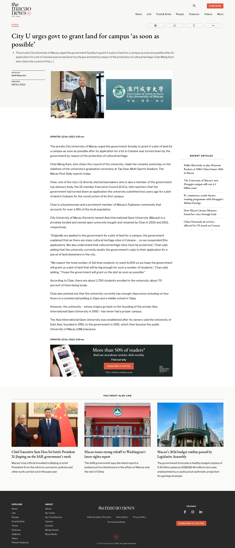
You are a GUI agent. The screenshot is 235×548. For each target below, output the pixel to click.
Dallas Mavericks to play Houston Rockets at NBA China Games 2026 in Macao (203, 166)
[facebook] (185, 498)
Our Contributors (53, 506)
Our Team (50, 502)
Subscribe (215, 6)
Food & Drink (163, 14)
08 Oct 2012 (18, 84)
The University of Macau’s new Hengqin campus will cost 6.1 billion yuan (201, 181)
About (48, 497)
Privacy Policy (139, 506)
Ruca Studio (51, 523)
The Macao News (106, 534)
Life (149, 14)
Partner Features (20, 531)
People (180, 14)
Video (15, 527)
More (220, 14)
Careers (49, 510)
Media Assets (52, 519)
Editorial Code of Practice (99, 506)
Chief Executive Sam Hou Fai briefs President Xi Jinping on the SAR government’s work (43, 443)
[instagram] (193, 498)
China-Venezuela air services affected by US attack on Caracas (202, 220)
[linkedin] (201, 498)
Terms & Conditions (116, 511)
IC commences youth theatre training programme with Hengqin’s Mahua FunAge (203, 196)
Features (194, 14)
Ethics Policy (122, 506)
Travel (15, 514)
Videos (208, 14)
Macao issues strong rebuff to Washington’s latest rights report (115, 443)
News (138, 14)
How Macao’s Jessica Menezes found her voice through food (200, 209)
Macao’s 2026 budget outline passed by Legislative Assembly (184, 443)
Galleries (16, 523)
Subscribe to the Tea (191, 510)
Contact (49, 514)
